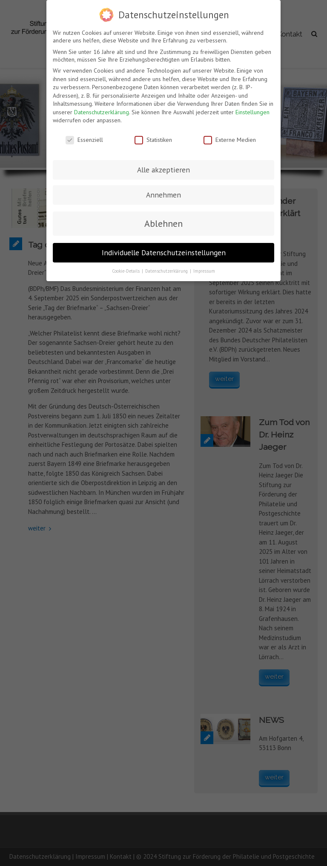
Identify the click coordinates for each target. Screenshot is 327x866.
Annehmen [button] (163, 194)
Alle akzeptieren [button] (163, 169)
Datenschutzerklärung (101, 112)
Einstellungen (252, 112)
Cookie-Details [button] (126, 271)
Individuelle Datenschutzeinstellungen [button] (164, 252)
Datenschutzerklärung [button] (167, 271)
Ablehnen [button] (163, 223)
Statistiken (153, 139)
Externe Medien (230, 139)
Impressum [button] (204, 271)
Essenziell (84, 139)
